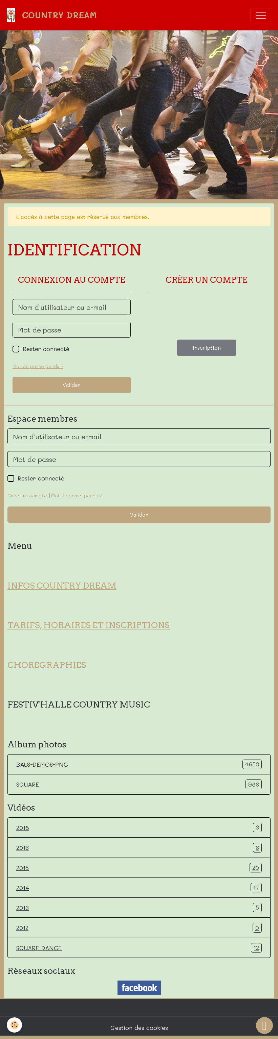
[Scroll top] (264, 1025)
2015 (139, 867)
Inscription (206, 347)
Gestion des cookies (139, 1027)
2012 (139, 927)
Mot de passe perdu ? (38, 366)
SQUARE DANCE (139, 948)
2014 (139, 887)
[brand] (53, 15)
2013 (139, 907)
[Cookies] (14, 1025)
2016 (139, 847)
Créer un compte (27, 495)
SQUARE (139, 784)
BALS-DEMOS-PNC (139, 764)
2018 (139, 827)
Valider (72, 384)
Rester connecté (46, 348)
